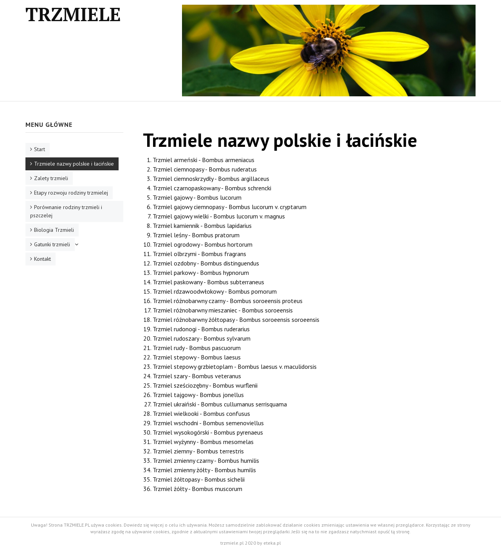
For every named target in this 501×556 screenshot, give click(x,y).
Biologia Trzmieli (54, 229)
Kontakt (42, 258)
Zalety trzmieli (51, 178)
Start (39, 149)
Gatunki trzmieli (52, 244)
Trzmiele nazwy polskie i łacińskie (74, 163)
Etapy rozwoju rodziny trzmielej (71, 192)
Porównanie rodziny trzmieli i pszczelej (66, 211)
